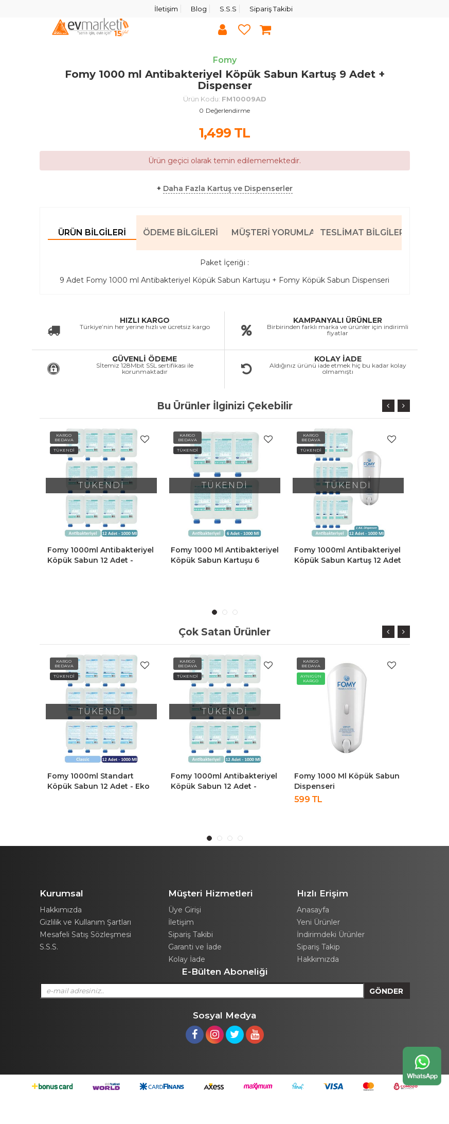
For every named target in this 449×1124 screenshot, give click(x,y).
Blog (199, 9)
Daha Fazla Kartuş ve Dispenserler (228, 188)
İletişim (166, 9)
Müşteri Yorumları (272, 232)
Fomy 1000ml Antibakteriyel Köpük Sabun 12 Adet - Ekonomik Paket (100, 560)
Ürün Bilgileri (92, 232)
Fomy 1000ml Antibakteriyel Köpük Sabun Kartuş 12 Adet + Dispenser (347, 560)
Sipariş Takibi (271, 9)
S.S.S (228, 9)
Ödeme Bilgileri (180, 232)
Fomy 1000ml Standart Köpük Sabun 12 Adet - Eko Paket (98, 786)
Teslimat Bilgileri (361, 232)
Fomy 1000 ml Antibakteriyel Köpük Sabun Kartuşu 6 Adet (225, 560)
